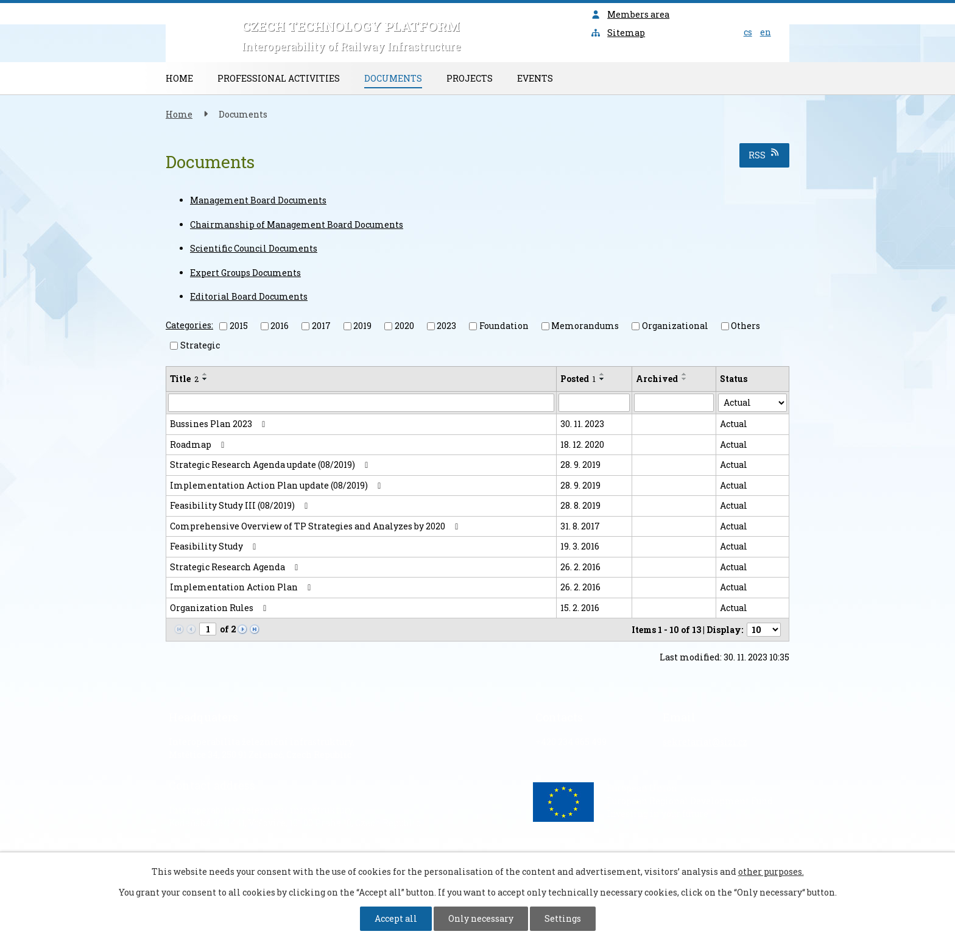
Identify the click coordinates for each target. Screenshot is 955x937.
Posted (578, 378)
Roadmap (199, 444)
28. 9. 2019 (580, 464)
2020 (404, 325)
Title (184, 378)
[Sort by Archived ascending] (684, 374)
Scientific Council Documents (253, 248)
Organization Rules (220, 607)
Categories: (189, 325)
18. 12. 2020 (582, 444)
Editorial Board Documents (249, 296)
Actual (733, 424)
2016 (279, 325)
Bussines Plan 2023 (219, 424)
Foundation (504, 325)
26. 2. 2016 (580, 567)
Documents (393, 78)
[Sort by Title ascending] (205, 374)
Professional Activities (278, 78)
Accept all (396, 918)
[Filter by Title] (361, 403)
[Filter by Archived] (674, 403)
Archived (657, 378)
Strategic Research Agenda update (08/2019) (271, 464)
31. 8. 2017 (580, 526)
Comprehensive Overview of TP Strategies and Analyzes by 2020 (316, 526)
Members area (630, 14)
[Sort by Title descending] (205, 379)
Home (179, 78)
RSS (765, 154)
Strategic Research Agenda (236, 567)
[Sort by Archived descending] (684, 379)
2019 (362, 325)
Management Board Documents (258, 200)
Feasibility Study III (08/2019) (241, 505)
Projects (469, 78)
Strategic (200, 345)
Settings (562, 918)
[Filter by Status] (752, 403)
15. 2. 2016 (579, 607)
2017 (321, 325)
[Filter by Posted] (594, 403)
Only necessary (480, 918)
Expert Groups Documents (245, 272)
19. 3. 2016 (579, 546)
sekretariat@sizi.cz (705, 742)
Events (535, 78)
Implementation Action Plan (242, 587)
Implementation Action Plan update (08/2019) (277, 485)
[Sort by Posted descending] (602, 379)
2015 (239, 325)
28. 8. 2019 (580, 505)
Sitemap (618, 32)
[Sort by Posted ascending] (602, 374)
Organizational (675, 325)
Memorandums (585, 325)
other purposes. (771, 871)
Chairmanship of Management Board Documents (296, 224)
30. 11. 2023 (582, 424)
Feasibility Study (215, 546)
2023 (446, 325)
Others (745, 325)
